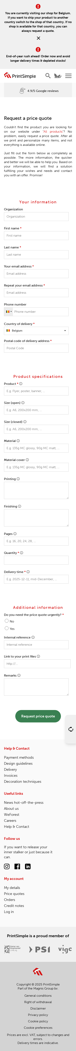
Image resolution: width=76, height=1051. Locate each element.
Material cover (16, 460)
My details (12, 888)
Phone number (15, 304)
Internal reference (19, 637)
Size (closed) (15, 422)
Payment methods (19, 757)
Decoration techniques (22, 781)
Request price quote (38, 716)
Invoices (10, 775)
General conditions (38, 996)
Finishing (12, 506)
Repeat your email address (24, 285)
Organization (13, 209)
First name (12, 228)
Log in (9, 912)
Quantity (13, 553)
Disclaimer (38, 1008)
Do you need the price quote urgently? (34, 615)
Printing (11, 479)
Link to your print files (22, 656)
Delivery (10, 769)
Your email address (19, 266)
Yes (12, 629)
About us (11, 808)
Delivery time (16, 572)
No (12, 621)
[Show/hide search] (48, 75)
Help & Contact (17, 748)
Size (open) (14, 403)
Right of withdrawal (38, 1002)
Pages (10, 534)
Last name (12, 247)
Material (11, 441)
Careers (10, 820)
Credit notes (14, 906)
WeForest (11, 814)
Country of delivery (19, 324)
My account (14, 879)
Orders (9, 900)
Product (13, 384)
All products (52, 131)
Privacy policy (38, 1015)
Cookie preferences (38, 1028)
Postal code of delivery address (28, 341)
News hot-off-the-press (23, 802)
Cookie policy (38, 1021)
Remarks (12, 675)
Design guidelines (18, 763)
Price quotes (14, 894)
